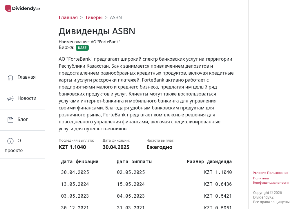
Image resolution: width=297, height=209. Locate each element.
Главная (68, 17)
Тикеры (93, 17)
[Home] (22, 77)
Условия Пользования (271, 172)
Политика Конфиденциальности (271, 180)
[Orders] (22, 145)
